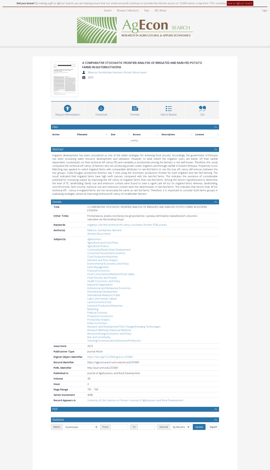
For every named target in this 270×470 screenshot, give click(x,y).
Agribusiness (94, 239)
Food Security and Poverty (102, 277)
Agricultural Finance (98, 246)
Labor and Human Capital (102, 298)
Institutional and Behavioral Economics (109, 288)
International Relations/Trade (103, 295)
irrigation (92, 224)
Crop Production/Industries (102, 256)
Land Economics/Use (99, 302)
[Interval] (180, 427)
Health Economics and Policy (103, 281)
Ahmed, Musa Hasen (135, 72)
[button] (135, 109)
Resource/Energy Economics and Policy (109, 333)
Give (146, 10)
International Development (102, 291)
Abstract (57, 149)
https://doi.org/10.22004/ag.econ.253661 (110, 357)
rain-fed (102, 224)
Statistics (58, 420)
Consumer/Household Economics (106, 253)
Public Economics (97, 323)
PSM (155, 224)
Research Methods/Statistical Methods (109, 330)
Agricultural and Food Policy (102, 242)
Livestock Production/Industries (105, 305)
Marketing (92, 309)
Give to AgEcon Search (240, 3)
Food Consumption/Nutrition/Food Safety (110, 274)
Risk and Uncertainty (98, 337)
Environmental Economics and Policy (108, 263)
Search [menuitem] (108, 10)
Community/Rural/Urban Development (109, 249)
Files (55, 127)
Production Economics (100, 316)
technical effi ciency (119, 224)
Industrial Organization (100, 284)
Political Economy (97, 312)
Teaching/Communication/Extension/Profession (114, 340)
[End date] (146, 427)
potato (163, 224)
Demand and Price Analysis (102, 260)
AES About (160, 10)
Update (199, 427)
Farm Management (98, 267)
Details (56, 202)
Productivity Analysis (98, 319)
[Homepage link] (135, 29)
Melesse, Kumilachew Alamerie (105, 72)
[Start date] (119, 427)
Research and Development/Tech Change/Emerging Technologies (124, 326)
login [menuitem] (264, 10)
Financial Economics (98, 270)
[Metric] (80, 427)
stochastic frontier (141, 224)
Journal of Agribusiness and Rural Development (157, 400)
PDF (55, 409)
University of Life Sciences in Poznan (107, 400)
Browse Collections (128, 10)
